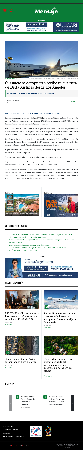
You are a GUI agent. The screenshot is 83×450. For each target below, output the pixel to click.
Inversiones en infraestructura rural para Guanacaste (29, 245)
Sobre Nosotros (8, 426)
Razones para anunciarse (11, 429)
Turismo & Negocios (11, 78)
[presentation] (10, 403)
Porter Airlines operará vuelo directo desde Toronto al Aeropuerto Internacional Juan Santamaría (60, 318)
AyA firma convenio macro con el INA (23, 250)
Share (73, 102)
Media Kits (6, 433)
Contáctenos (20, 436)
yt (21, 446)
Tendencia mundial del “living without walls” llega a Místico (20, 360)
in (26, 446)
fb (15, 446)
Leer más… (9, 325)
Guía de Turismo (8, 436)
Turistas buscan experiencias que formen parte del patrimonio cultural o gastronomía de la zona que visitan (59, 365)
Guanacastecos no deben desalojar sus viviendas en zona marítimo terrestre (37, 248)
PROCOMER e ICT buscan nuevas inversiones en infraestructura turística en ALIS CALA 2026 (22, 316)
